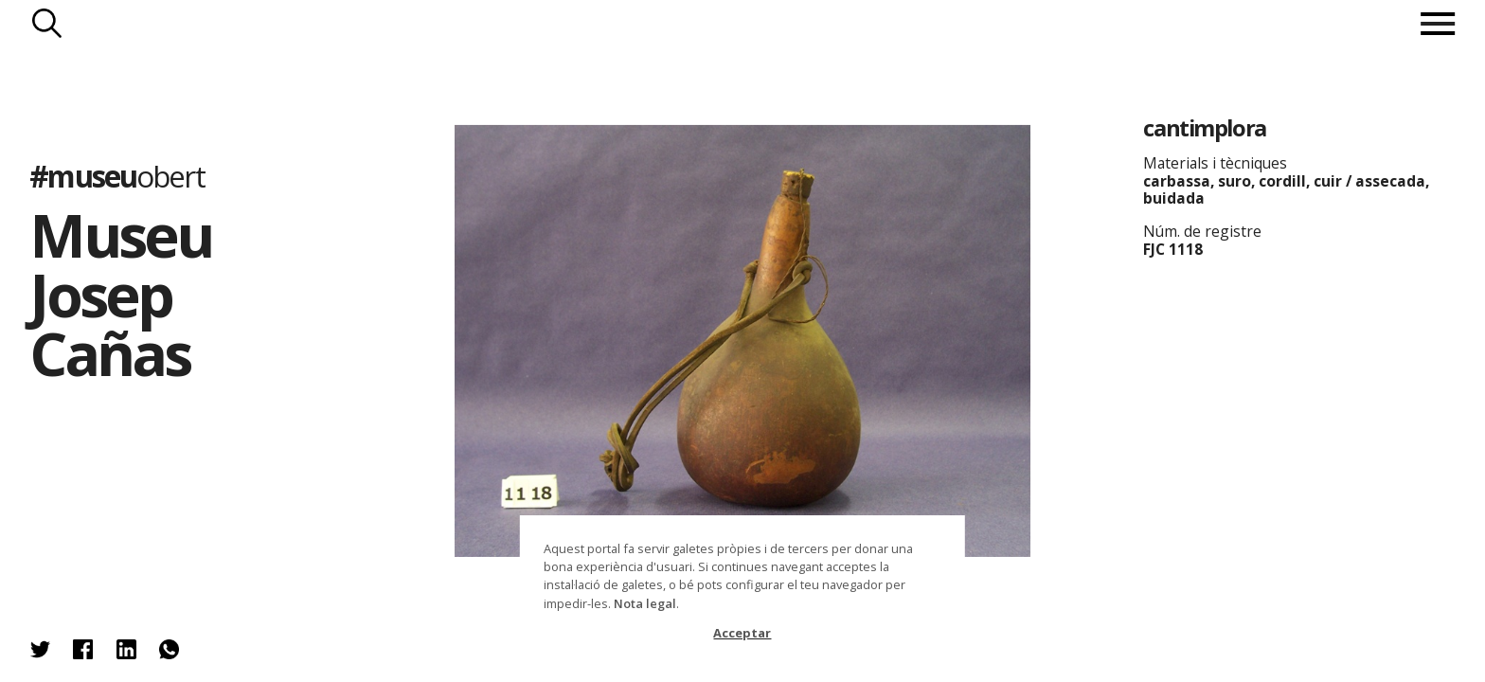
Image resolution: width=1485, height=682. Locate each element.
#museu (116, 175)
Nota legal (645, 603)
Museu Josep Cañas (120, 293)
